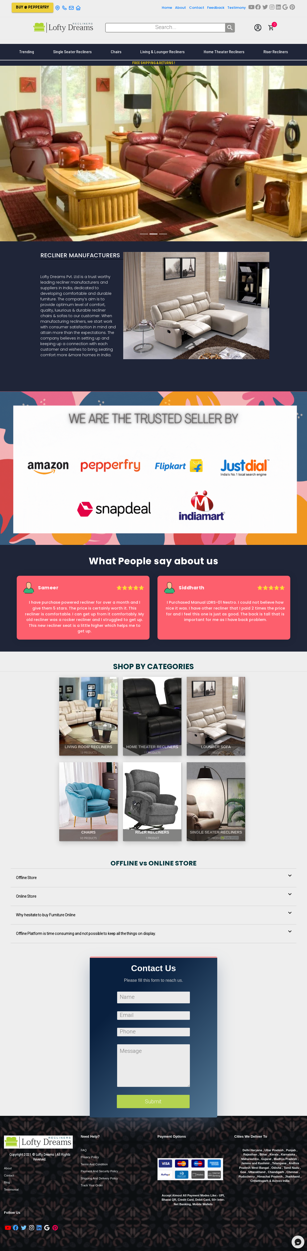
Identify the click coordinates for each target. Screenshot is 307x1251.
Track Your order (92, 1185)
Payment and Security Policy (99, 1171)
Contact (9, 1175)
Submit (153, 1100)
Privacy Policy (90, 1157)
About (8, 1168)
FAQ (84, 1150)
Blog (7, 1182)
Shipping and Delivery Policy (99, 1178)
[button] (153, 878)
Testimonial (11, 1189)
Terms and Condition (94, 1164)
